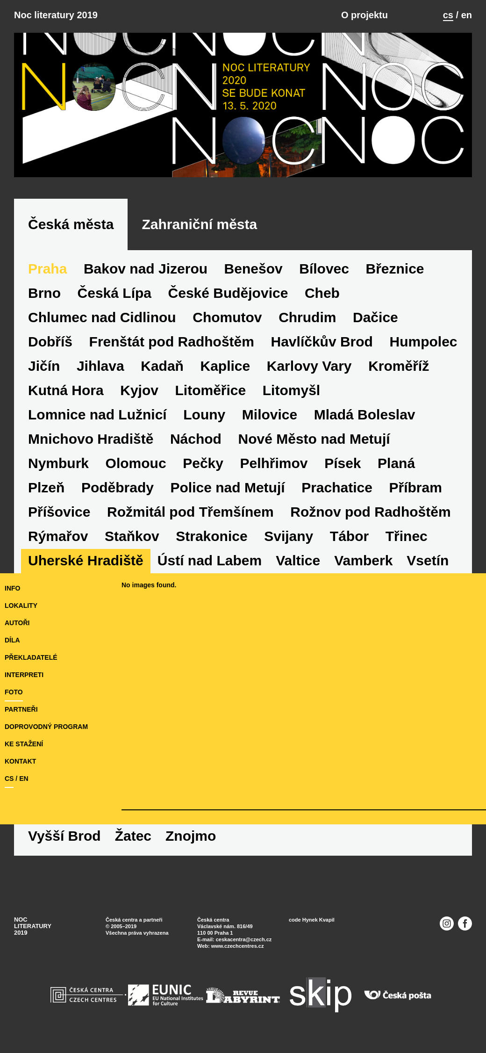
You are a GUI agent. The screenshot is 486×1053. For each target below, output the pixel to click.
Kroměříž (398, 366)
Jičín (44, 366)
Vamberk (363, 560)
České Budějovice (228, 293)
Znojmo (190, 836)
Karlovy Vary (309, 366)
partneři (21, 709)
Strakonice (211, 536)
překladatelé (31, 657)
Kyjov (139, 390)
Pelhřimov (274, 463)
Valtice (298, 560)
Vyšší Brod (64, 836)
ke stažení (24, 744)
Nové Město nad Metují (314, 439)
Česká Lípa (114, 293)
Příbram (415, 487)
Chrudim (307, 317)
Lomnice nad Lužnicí (97, 414)
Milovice (269, 414)
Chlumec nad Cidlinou (102, 317)
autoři (17, 623)
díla (12, 640)
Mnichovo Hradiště (90, 439)
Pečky (203, 463)
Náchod (196, 439)
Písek (342, 463)
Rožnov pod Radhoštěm (370, 511)
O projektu (364, 15)
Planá (396, 463)
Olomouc (136, 463)
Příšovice (59, 511)
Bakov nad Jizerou (145, 268)
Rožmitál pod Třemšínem (190, 511)
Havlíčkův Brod (322, 341)
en (466, 15)
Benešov (253, 268)
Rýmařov (58, 536)
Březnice (395, 268)
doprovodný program (46, 726)
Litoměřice (210, 390)
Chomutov (227, 317)
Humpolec (423, 341)
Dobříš (50, 341)
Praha (47, 268)
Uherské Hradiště (85, 560)
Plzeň (46, 487)
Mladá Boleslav (364, 414)
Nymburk (58, 463)
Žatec (133, 836)
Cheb (322, 293)
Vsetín (428, 560)
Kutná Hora (66, 390)
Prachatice (336, 487)
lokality (21, 605)
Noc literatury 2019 (56, 15)
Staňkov (132, 536)
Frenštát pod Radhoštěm (171, 341)
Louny (204, 414)
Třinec (407, 536)
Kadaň (162, 366)
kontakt (20, 761)
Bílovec (324, 268)
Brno (44, 293)
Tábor (349, 536)
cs (448, 15)
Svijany (288, 536)
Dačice (375, 317)
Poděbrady (117, 487)
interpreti (24, 674)
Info (12, 588)
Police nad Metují (228, 487)
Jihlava (100, 366)
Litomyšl (291, 390)
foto (14, 692)
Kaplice (225, 366)
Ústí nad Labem (209, 560)
